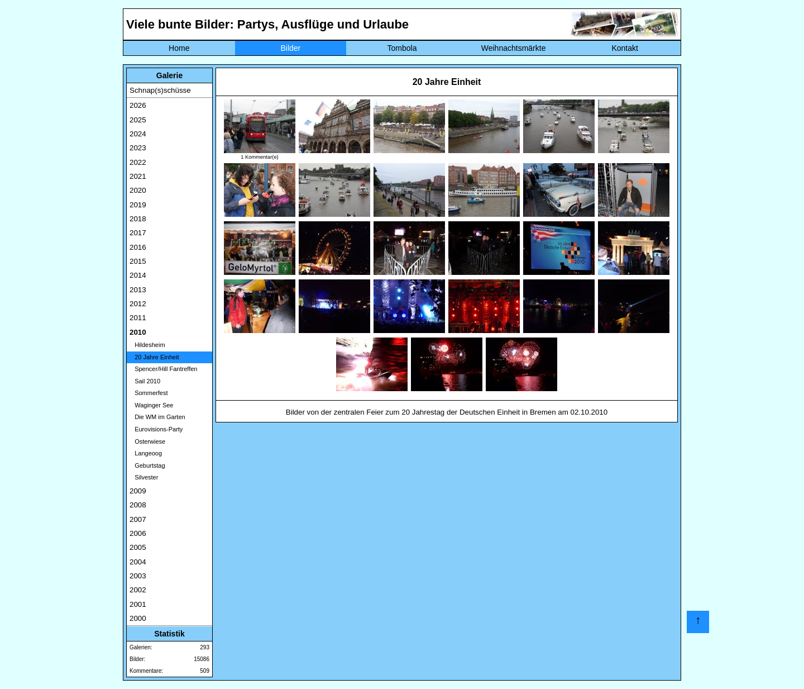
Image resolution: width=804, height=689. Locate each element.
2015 (138, 261)
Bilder (290, 48)
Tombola (402, 48)
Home (179, 48)
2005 (138, 547)
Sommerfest (149, 392)
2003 (138, 576)
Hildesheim (147, 344)
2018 (138, 219)
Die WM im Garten (157, 417)
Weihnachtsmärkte (513, 48)
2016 (138, 247)
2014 (138, 275)
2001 (138, 604)
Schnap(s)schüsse (160, 90)
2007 (138, 519)
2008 (138, 505)
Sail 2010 (145, 381)
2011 (138, 317)
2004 (138, 562)
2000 (138, 618)
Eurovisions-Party (156, 429)
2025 (138, 120)
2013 (138, 290)
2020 (138, 190)
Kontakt (624, 48)
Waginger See (151, 405)
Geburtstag (147, 465)
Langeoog (146, 453)
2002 (138, 590)
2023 (138, 148)
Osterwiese (147, 441)
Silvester (144, 477)
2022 (138, 162)
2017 (138, 233)
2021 (138, 176)
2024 (138, 134)
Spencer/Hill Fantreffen (163, 368)
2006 (138, 533)
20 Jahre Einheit (154, 357)
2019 (138, 205)
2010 (138, 332)
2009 (138, 491)
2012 (138, 304)
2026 (138, 105)
